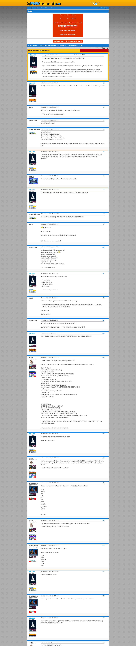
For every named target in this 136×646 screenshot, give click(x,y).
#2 (103, 107)
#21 (103, 571)
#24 (103, 642)
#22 (103, 595)
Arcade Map (40, 8)
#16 (103, 433)
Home (29, 8)
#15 (103, 357)
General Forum (48, 45)
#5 (103, 151)
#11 (103, 273)
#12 (103, 297)
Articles (47, 8)
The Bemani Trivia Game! (75, 45)
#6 (103, 175)
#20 (103, 545)
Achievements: (33, 70)
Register (106, 8)
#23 (103, 617)
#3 (103, 120)
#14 (103, 333)
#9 (103, 224)
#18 (103, 482)
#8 (103, 213)
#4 (103, 129)
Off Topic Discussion (60, 45)
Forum (34, 8)
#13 (103, 320)
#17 (103, 458)
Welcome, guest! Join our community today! (68, 41)
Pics (52, 8)
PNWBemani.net (32, 45)
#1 (103, 83)
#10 (103, 247)
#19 (103, 520)
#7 (103, 189)
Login (100, 8)
